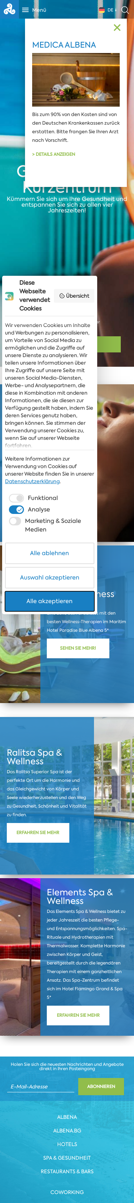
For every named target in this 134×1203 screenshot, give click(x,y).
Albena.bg (67, 1130)
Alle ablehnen (67, 676)
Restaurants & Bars (67, 1171)
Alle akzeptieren (67, 724)
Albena (67, 1117)
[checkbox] (33, 630)
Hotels (67, 1144)
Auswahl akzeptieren (67, 701)
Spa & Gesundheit (67, 1158)
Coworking (67, 1192)
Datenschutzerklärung (33, 613)
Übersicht (108, 476)
